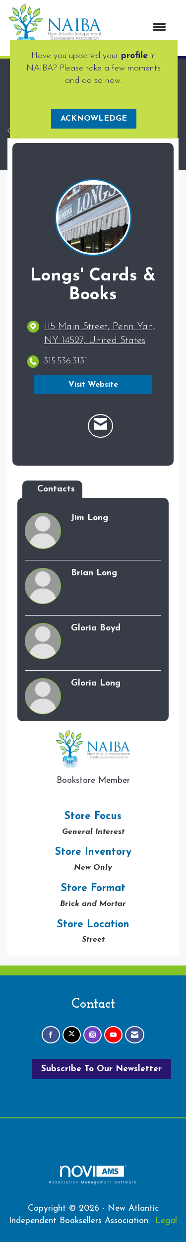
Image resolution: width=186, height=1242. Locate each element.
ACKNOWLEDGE (94, 119)
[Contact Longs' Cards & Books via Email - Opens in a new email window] (100, 426)
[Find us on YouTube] (113, 1034)
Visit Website (93, 385)
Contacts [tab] (56, 489)
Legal (166, 1221)
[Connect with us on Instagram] (92, 1034)
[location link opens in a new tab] (101, 333)
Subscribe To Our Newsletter (101, 1069)
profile (134, 56)
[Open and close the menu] (139, 28)
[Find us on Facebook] (51, 1034)
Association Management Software (93, 1175)
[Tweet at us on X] (71, 1034)
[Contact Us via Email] (134, 1034)
